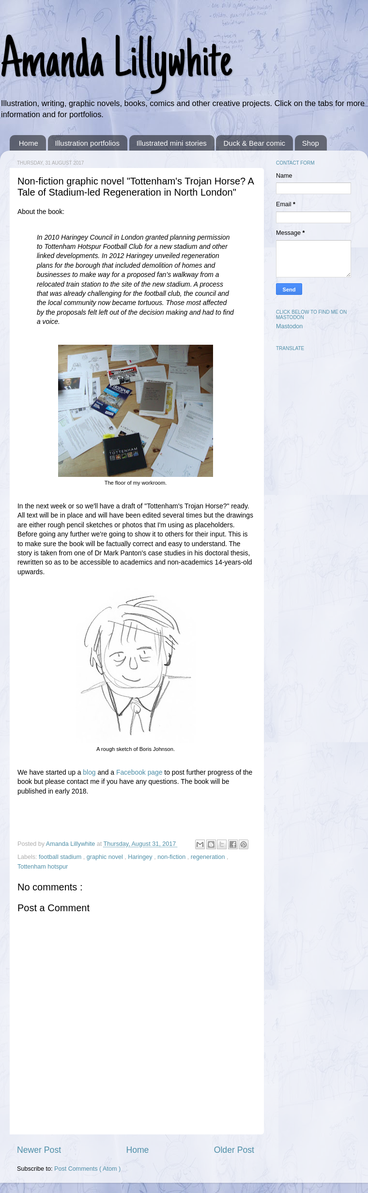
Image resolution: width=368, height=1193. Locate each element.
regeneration (209, 857)
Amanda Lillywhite (116, 64)
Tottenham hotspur (42, 866)
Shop (310, 143)
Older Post (234, 1150)
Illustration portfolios (87, 143)
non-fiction (172, 857)
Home (28, 143)
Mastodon (289, 326)
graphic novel (105, 857)
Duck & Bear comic (254, 143)
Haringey (141, 857)
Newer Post (39, 1150)
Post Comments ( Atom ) (87, 1168)
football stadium (61, 857)
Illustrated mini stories (172, 143)
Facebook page (139, 772)
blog (89, 772)
